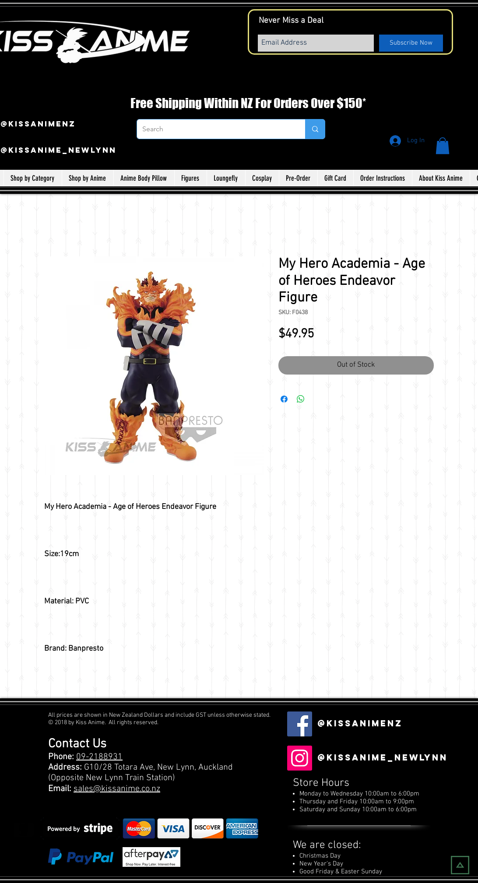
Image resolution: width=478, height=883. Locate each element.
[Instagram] (299, 758)
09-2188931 (99, 757)
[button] (443, 145)
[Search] (214, 129)
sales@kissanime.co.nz (117, 789)
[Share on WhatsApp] (300, 399)
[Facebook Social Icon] (299, 723)
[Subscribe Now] (411, 43)
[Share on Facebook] (284, 399)
